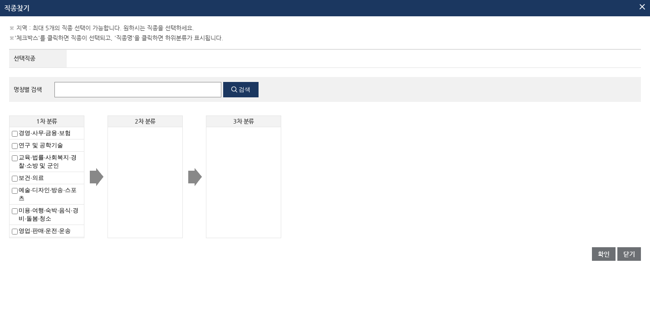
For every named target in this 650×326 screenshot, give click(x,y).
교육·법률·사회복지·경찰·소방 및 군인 (48, 161)
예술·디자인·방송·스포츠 (48, 194)
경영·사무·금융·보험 (45, 132)
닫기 (629, 254)
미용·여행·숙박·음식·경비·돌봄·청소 (48, 214)
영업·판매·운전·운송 (45, 230)
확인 (604, 254)
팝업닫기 (642, 7)
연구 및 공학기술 (41, 145)
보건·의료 (31, 177)
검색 (244, 89)
